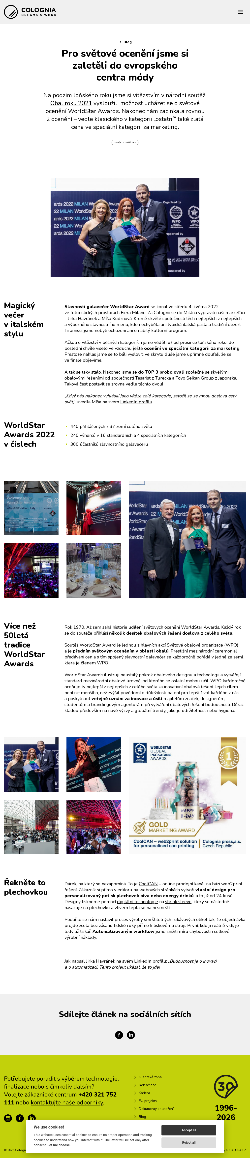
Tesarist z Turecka (153, 378)
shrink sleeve (178, 902)
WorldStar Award (98, 645)
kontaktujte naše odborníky (67, 1102)
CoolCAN (148, 884)
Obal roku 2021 (71, 103)
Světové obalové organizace (195, 645)
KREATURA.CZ (236, 1150)
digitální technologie (137, 902)
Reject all (189, 1142)
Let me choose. (59, 1145)
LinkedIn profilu (136, 402)
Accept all (189, 1130)
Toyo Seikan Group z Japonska (206, 378)
